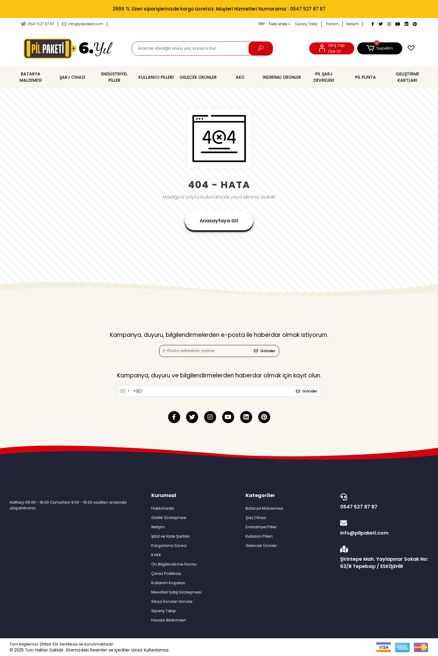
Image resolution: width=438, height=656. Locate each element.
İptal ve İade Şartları (170, 536)
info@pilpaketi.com (382, 528)
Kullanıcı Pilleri (259, 536)
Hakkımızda (162, 508)
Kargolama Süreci (169, 545)
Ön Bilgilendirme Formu (174, 564)
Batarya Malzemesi (264, 508)
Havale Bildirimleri (168, 620)
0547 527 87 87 (382, 501)
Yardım (332, 23)
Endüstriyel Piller (261, 527)
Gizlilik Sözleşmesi (168, 517)
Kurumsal (163, 495)
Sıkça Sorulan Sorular (172, 601)
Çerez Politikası (166, 573)
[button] (379, 48)
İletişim (352, 23)
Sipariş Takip (306, 23)
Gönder (264, 351)
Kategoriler (260, 495)
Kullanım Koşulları (168, 583)
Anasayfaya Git (219, 220)
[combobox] (124, 391)
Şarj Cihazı (256, 517)
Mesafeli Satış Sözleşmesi (176, 592)
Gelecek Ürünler (261, 545)
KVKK (156, 555)
